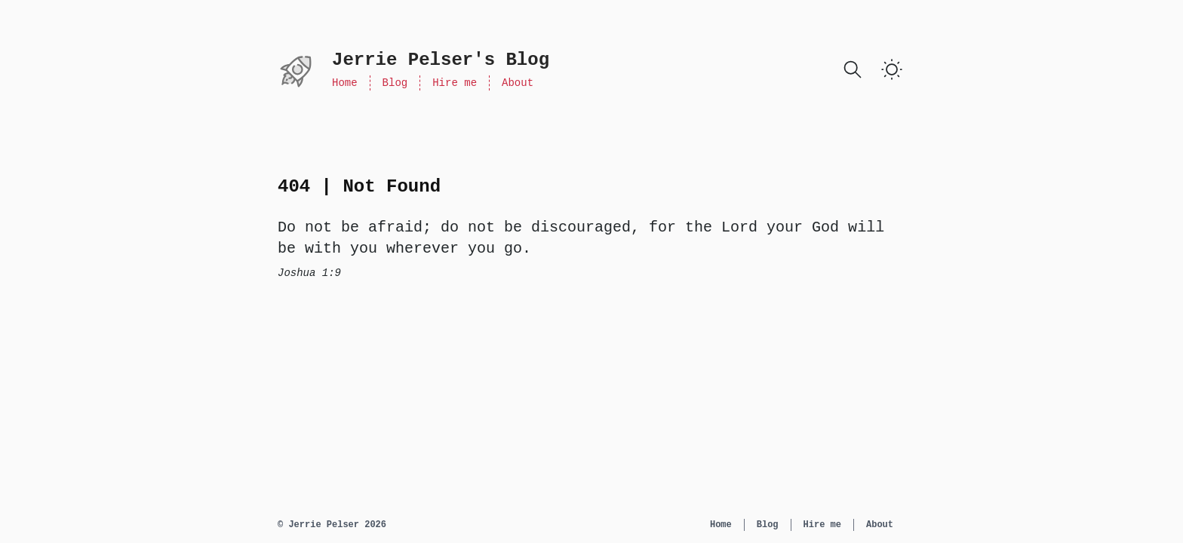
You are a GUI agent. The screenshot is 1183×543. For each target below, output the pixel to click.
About (517, 83)
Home (345, 83)
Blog (395, 83)
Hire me (454, 83)
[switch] (891, 69)
